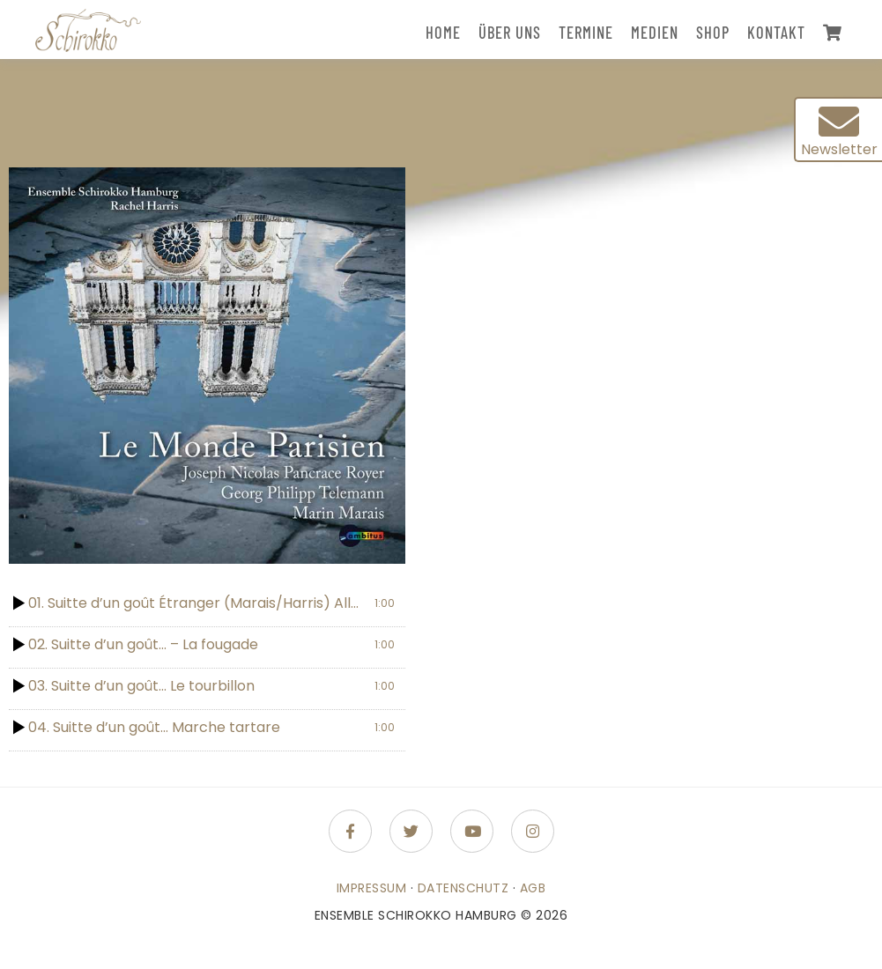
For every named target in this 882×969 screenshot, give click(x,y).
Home (443, 32)
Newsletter (839, 130)
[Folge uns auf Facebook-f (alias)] (350, 831)
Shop (713, 32)
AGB (533, 888)
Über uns (509, 32)
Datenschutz (463, 888)
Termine (586, 32)
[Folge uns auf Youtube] (471, 831)
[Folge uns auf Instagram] (532, 831)
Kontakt (776, 32)
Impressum (372, 888)
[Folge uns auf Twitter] (411, 831)
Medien (654, 32)
